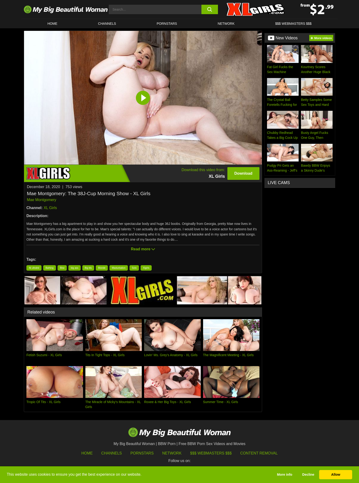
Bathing (50, 268)
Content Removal (259, 453)
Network (226, 23)
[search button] (209, 9)
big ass (74, 268)
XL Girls (50, 208)
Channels (111, 453)
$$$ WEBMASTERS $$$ (293, 23)
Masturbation (118, 268)
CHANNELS (107, 23)
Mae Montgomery (41, 200)
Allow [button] (335, 474)
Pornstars (167, 23)
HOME (52, 23)
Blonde (101, 268)
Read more (143, 249)
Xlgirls (146, 268)
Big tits (88, 268)
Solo (134, 268)
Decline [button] (308, 474)
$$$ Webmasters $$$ (211, 453)
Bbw (62, 268)
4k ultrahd (34, 268)
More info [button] (284, 474)
